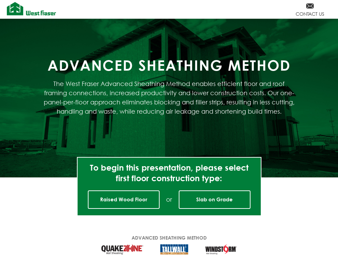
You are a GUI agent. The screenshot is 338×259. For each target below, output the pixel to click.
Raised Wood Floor (123, 199)
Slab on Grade (214, 199)
